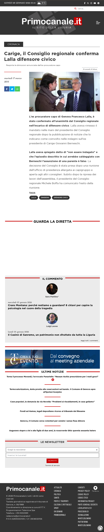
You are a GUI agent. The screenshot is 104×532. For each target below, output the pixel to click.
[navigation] (98, 22)
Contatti (81, 488)
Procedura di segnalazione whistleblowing (84, 515)
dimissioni (45, 197)
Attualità (58, 488)
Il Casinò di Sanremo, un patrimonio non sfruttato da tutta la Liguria (51, 335)
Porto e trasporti (61, 501)
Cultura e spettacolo (62, 505)
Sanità (56, 498)
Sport (56, 508)
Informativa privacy (86, 501)
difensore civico (61, 197)
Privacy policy (84, 491)
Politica (57, 494)
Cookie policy (83, 494)
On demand (58, 512)
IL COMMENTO (52, 279)
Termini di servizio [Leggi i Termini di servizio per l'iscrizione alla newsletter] (52, 465)
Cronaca (57, 491)
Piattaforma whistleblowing (84, 524)
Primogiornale (60, 515)
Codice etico (83, 498)
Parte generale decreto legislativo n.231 (87, 506)
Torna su (95, 489)
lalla (33, 197)
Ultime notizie (52, 372)
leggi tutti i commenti (89, 340)
